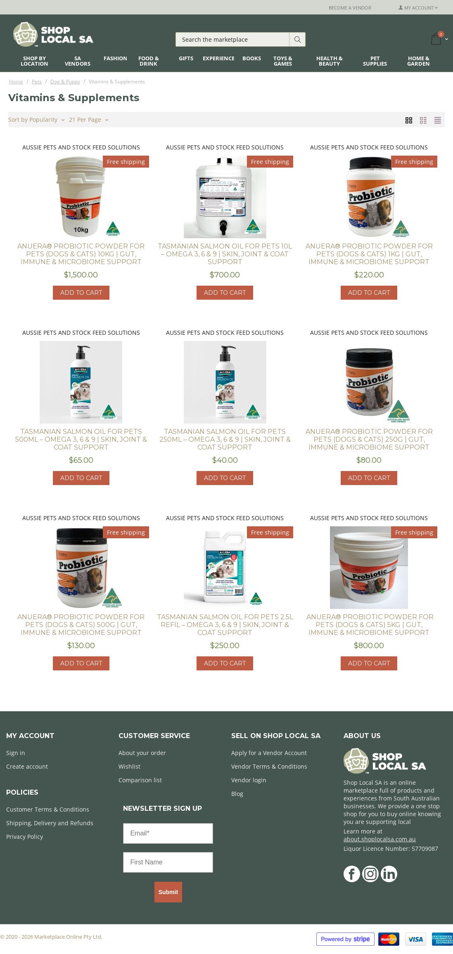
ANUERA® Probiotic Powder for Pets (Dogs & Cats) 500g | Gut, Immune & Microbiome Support (81, 625)
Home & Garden (418, 60)
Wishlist (129, 766)
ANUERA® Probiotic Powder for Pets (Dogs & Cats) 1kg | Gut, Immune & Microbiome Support (369, 254)
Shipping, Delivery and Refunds (49, 823)
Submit (168, 892)
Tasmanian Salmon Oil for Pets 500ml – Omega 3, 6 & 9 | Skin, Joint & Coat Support (81, 439)
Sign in (15, 753)
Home (16, 81)
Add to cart (81, 292)
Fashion (116, 58)
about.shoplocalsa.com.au (380, 839)
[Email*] (168, 833)
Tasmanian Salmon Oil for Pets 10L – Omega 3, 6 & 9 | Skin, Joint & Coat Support (225, 254)
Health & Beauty (329, 60)
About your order (142, 753)
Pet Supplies (375, 60)
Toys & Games (282, 60)
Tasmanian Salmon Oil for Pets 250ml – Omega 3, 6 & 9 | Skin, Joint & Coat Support (225, 439)
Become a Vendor (350, 8)
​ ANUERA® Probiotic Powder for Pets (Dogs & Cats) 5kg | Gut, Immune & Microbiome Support (369, 625)
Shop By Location (34, 60)
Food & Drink (148, 60)
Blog (237, 794)
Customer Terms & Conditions (47, 809)
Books (251, 58)
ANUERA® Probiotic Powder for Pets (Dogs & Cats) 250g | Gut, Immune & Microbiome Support (369, 439)
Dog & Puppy (65, 81)
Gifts (186, 58)
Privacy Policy (24, 836)
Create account (27, 766)
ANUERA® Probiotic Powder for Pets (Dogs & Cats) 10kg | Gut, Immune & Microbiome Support (81, 254)
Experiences (220, 58)
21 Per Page (88, 118)
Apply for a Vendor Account (269, 753)
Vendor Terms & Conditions (269, 766)
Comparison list (140, 780)
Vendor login (248, 780)
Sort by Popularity (36, 118)
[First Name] (168, 862)
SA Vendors (77, 60)
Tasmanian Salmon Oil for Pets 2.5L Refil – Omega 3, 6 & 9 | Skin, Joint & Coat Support (225, 625)
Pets (37, 81)
